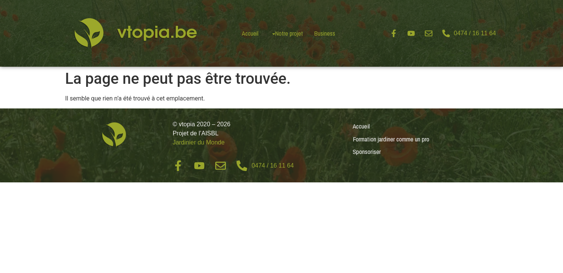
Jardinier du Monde (199, 142)
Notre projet (289, 33)
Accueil (250, 33)
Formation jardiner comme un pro (391, 139)
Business (324, 33)
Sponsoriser (367, 151)
